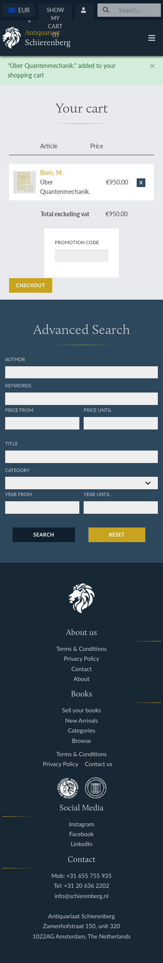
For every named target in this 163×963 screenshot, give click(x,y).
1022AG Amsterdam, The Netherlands (81, 936)
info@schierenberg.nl (82, 896)
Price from (19, 409)
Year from (18, 494)
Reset (117, 534)
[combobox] (18, 10)
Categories (81, 731)
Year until (97, 494)
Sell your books (81, 710)
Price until (98, 409)
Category (17, 469)
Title (11, 443)
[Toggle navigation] (152, 38)
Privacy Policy (81, 659)
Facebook (81, 834)
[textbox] (19, 10)
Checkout (30, 285)
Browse (81, 741)
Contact (81, 669)
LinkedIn (81, 844)
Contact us (99, 764)
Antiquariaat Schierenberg (81, 916)
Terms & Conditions (81, 649)
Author (15, 359)
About (82, 679)
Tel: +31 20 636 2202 (82, 886)
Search (43, 534)
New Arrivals (81, 721)
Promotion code (77, 242)
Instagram (81, 824)
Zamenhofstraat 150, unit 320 (81, 926)
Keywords (18, 385)
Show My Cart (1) (55, 22)
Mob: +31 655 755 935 (81, 876)
